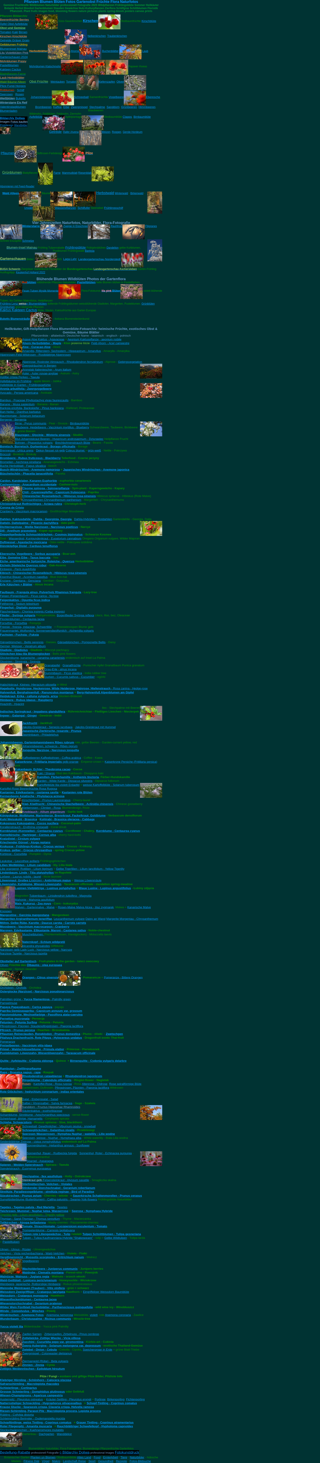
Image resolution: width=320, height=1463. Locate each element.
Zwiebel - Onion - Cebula (39, 1349)
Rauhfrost (116, 226)
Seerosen (6, 94)
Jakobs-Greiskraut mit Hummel (95, 727)
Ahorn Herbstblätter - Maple (41, 343)
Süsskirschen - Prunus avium (21, 1195)
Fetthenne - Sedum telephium (19, 603)
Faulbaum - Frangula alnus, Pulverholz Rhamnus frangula (40, 592)
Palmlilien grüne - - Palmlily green (35, 999)
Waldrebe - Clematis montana (43, 1272)
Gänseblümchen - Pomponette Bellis (82, 642)
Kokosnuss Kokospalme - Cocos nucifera (29, 823)
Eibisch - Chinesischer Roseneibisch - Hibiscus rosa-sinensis (43, 573)
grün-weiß (94, 450)
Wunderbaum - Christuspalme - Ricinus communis (35, 1318)
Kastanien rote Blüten (77, 792)
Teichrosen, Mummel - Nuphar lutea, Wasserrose (34, 1211)
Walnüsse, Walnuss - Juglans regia (24, 1276)
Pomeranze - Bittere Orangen (123, 977)
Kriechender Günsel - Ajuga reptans (25, 842)
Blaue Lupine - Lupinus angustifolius (105, 888)
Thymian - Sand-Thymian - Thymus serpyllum (30, 1218)
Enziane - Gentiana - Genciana (20, 580)
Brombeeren (43, 107)
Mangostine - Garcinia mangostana (24, 915)
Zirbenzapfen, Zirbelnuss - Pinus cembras (71, 1334)
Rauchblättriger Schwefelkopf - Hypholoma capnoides (95, 1426)
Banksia (89, 250)
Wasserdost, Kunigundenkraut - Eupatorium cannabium (45, 538)
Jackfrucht (29, 723)
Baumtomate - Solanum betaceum (22, 415)
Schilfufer (84, 208)
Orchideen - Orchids (13, 987)
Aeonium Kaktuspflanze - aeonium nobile (94, 339)
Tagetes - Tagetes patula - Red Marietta (27, 1207)
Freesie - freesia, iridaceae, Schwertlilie (26, 627)
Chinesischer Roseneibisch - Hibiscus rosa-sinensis (59, 496)
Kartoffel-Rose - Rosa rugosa (52, 1084)
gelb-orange (46, 761)
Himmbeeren (146, 107)
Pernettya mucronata (15, 1018)
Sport (92, 1461)
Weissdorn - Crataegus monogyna (24, 1295)
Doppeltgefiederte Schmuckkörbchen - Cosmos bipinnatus (41, 534)
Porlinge (100, 1399)
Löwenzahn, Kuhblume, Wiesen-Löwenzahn (30, 884)
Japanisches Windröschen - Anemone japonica (96, 469)
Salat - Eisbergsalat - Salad (40, 1099)
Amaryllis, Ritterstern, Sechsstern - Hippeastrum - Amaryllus (61, 351)
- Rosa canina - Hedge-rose (129, 688)
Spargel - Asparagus (40, 1161)
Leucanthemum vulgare (69, 918)
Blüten (111, 290)
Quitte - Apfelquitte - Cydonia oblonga (26, 1060)
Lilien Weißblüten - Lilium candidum (25, 865)
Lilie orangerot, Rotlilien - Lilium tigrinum (26, 868)
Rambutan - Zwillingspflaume (20, 1068)
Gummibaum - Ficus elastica (63, 673)
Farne (57, 172)
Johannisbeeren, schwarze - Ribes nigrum (50, 746)
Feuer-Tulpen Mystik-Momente (40, 290)
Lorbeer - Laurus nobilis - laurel (20, 876)
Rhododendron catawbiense (42, 1076)
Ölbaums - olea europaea (44, 965)
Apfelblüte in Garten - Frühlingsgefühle (25, 385)
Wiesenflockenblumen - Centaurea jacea (28, 1299)
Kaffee (57, 107)
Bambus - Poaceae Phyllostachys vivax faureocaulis (34, 400)
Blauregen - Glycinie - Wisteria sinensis (42, 435)
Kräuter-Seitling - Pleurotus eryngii (68, 1399)
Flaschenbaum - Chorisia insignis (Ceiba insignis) (32, 611)
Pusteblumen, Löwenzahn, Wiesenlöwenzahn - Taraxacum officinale (47, 1053)
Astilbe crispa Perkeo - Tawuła (20, 377)
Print (3, 125)
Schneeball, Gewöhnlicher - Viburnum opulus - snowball (59, 1126)
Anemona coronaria (118, 1315)
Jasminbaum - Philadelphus (40, 734)
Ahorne (74, 51)
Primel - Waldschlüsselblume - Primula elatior (32, 1049)
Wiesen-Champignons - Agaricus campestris (31, 1395)
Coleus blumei (75, 450)
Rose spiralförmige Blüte (125, 1084)
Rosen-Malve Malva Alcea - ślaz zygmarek (86, 907)
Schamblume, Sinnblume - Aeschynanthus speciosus (35, 1114)
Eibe (66, 107)
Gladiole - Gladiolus (14, 650)
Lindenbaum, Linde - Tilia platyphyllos (27, 872)
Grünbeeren (129, 107)
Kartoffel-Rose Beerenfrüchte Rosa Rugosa (28, 788)
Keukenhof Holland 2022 (30, 272)
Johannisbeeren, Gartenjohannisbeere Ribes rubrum (37, 742)
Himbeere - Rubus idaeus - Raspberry (26, 700)
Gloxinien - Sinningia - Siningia (20, 661)
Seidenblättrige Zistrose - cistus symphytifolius (30, 1141)
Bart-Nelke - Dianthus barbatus (20, 411)
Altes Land (84, 1457)
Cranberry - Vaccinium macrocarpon (23, 511)
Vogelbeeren (30, 1261)
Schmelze (28, 240)
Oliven (120, 81)
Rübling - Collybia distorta (17, 1414)
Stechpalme (97, 107)
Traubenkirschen (117, 36)
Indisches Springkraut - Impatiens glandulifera (32, 711)
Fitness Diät (31, 1461)
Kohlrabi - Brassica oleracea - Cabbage (67, 819)
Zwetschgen (114, 1034)
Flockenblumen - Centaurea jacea (22, 619)
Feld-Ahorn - (110, 343)
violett (94, 1315)
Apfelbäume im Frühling (15, 381)
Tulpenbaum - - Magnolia (60, 895)
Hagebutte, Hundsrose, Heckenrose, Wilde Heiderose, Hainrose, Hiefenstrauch (55, 688)
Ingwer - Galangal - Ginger (18, 715)
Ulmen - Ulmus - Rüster (15, 1249)
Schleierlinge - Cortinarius (18, 1387)
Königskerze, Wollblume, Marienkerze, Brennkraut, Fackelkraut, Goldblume (53, 815)
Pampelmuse (8, 1003)
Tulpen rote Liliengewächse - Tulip (46, 1234)
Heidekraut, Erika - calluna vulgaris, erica (29, 696)
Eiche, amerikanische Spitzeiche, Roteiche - (37, 561)
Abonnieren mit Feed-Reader (17, 186)
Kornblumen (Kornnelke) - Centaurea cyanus (31, 830)
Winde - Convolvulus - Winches (22, 1311)
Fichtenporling (135, 1399)
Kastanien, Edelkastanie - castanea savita (29, 792)
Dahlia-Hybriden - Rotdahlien (93, 519)
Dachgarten (46, 1434)
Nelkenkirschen (97, 36)
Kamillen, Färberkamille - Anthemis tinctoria (68, 777)
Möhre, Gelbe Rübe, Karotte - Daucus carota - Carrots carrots (43, 922)
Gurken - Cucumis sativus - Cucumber (69, 677)
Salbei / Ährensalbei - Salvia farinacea (47, 1103)
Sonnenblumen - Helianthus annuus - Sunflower (58, 1145)
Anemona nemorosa (59, 1315)
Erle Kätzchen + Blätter (16, 584)
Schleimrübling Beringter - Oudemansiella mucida (32, 1418)
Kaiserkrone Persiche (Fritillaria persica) (131, 761)
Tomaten (5, 32)
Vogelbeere (116, 97)
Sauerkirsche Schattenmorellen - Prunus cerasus (107, 1195)
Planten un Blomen (43, 1457)
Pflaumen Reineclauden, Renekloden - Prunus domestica (40, 1034)
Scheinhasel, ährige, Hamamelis (21, 1118)
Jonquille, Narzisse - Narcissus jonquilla (50, 750)
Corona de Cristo (12, 507)
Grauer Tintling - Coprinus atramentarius (105, 1422)
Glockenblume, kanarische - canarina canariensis (32, 657)
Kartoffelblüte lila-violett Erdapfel (58, 784)
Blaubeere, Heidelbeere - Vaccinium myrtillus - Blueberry (52, 427)
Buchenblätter (110, 51)
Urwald (28, 208)
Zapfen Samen (32, 1334)
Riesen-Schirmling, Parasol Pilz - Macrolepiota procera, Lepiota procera (50, 1411)
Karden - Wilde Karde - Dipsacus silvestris (64, 780)
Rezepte (121, 1461)
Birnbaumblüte (142, 116)
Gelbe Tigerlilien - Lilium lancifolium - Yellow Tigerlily (90, 868)
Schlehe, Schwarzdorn (16, 1122)
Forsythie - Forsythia (13, 623)
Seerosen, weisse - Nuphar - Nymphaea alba (51, 1138)
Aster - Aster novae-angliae (40, 373)
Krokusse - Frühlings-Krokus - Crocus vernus (32, 846)
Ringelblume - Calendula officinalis (46, 1080)
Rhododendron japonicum (83, 1076)
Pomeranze (7, 1041)
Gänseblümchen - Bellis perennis (22, 642)
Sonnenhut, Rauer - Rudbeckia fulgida (52, 1153)
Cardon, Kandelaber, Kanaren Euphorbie (28, 480)
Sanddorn (113, 107)
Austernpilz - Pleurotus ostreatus (21, 1399)
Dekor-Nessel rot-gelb (50, 450)
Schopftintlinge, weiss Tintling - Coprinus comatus (35, 1422)
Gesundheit (105, 1461)
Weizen (106, 132)
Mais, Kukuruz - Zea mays (33, 903)
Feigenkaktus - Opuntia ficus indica (25, 600)
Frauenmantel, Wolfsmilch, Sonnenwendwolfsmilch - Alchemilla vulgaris (47, 630)
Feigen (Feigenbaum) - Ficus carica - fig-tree (29, 596)
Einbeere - (18, 569)
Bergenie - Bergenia (13, 419)
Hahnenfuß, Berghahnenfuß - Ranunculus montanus (37, 692)
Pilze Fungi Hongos (13, 86)
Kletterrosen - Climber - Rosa (41, 807)
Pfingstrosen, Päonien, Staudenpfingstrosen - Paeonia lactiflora (41, 1026)
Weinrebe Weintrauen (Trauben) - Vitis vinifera (32, 1288)
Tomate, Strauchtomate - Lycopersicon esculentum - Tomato (64, 1226)
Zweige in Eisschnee (75, 226)
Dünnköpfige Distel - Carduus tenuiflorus (29, 546)
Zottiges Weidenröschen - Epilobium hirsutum (32, 1368)
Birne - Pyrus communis (30, 423)
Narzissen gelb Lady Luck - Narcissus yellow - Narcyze (36, 949)
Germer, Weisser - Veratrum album (23, 646)
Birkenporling (115, 1399)
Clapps (127, 116)
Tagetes (62, 1207)
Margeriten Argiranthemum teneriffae (26, 918)
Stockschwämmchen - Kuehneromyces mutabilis (32, 1430)
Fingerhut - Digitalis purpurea (21, 607)
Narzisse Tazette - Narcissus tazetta (23, 953)
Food (97, 1457)
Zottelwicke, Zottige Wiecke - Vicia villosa (51, 1338)
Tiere (123, 1457)
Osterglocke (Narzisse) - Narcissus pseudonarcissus (37, 991)
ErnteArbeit (110, 1457)
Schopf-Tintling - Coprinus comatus (112, 1403)
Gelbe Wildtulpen (115, 1237)
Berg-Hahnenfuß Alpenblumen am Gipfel (105, 692)
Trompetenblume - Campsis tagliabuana (48, 1230)
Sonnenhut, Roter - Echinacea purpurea (105, 1153)
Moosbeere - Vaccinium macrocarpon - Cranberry (34, 926)
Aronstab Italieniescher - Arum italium (46, 369)
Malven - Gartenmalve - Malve (35, 907)
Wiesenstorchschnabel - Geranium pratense (31, 1303)
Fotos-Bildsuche (140, 1461)
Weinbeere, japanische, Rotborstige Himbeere (30, 1284)
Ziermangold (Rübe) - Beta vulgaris (45, 1361)
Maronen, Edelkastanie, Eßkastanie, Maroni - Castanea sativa (43, 930)
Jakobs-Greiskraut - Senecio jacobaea (47, 727)
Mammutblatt (69, 172)
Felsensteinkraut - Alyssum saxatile (55, 1180)
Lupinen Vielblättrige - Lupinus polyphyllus (45, 888)
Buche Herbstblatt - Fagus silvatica (23, 465)
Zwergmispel (79, 107)
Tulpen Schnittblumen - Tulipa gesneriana (111, 1234)
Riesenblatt (85, 172)
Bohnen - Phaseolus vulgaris (34, 442)
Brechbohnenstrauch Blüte (72, 442)
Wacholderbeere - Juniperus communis (50, 1268)
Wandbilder (20, 125)
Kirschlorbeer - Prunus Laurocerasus (46, 800)
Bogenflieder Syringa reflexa (75, 615)
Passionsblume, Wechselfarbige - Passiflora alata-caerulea (41, 1014)
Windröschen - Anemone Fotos (22, 1315)
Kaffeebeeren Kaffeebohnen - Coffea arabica (51, 757)
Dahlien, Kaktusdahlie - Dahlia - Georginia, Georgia (36, 519)
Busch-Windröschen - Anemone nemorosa (30, 469)
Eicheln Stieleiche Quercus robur (23, 565)
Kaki (15, 32)
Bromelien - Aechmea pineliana (20, 462)
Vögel (45, 1461)
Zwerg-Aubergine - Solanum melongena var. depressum (61, 1345)
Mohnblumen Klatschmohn (45, 66)
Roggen (116, 132)
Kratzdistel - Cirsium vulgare (20, 838)
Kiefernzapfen (107, 81)
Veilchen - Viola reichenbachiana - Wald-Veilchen (32, 1253)
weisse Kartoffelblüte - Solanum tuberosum (111, 784)
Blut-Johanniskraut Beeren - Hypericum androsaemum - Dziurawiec (59, 439)
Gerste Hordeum (132, 132)
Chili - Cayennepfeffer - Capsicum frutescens (53, 492)
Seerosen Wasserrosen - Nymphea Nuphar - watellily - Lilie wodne (68, 1134)
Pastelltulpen (11, 1241)
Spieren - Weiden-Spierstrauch (21, 1164)
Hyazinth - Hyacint (12, 704)
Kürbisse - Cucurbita (13, 854)
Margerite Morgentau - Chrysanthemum (132, 918)
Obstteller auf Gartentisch (18, 961)
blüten (29, 282)
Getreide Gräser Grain (14, 40)
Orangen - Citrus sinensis (40, 977)
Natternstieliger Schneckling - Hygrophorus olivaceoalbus (41, 1403)
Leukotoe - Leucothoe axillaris (19, 861)
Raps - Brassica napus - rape (20, 1072)
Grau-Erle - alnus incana (60, 669)
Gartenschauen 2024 (14, 57)
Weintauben (57, 81)
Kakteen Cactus (10, 69)
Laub (145, 51)
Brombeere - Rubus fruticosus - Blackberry (30, 458)
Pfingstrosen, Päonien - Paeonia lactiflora (82, 1087)
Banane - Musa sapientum (17, 404)
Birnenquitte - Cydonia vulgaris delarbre (98, 1060)
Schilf (20, 90)
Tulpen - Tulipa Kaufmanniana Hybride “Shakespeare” (57, 1237)
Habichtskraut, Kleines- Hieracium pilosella (28, 684)
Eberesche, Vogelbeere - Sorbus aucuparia (30, 553)
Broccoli (5, 454)
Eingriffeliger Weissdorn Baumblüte (106, 1291)
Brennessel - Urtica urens (16, 450)
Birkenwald (136, 193)
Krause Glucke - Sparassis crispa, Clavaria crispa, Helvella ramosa (47, 1407)
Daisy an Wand (96, 918)
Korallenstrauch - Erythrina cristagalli (24, 827)
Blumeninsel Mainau (13, 48)
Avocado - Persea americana (19, 392)
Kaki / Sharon (46, 773)
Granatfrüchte (72, 665)
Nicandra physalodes (36, 946)
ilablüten (35, 880)
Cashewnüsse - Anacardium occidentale (28, 484)
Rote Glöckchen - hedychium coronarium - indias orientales (42, 1091)
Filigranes (151, 226)
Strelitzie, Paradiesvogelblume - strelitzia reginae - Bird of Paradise (47, 1191)
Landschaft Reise (74, 1461)
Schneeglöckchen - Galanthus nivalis (48, 1130)
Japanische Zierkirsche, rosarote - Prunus (51, 730)
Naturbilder (137, 1457)
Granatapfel (52, 665)
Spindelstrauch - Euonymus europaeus (25, 1168)
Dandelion (112, 247)
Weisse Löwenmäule (88, 880)
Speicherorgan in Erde (97, 1349)
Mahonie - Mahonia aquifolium (35, 899)
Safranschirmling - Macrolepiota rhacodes (29, 1383)
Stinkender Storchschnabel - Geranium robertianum (58, 1188)
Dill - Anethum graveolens (18, 530)
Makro (56, 1461)
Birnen (23, 32)
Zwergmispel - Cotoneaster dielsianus (47, 1353)
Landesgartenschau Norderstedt (99, 259)
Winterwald (121, 193)
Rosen (19, 94)
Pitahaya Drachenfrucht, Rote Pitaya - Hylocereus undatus (41, 1037)
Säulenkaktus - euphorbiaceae (42, 1110)
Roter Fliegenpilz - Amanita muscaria (26, 1426)
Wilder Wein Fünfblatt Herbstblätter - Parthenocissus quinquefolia (46, 1307)
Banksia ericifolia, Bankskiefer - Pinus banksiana (32, 408)
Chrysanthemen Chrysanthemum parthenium (51, 499)
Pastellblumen (9, 65)
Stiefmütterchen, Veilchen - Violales (47, 1184)
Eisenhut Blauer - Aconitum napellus (24, 577)
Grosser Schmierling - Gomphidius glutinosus (32, 1391)
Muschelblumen (33, 934)
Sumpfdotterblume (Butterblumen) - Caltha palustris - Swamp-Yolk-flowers (48, 1199)
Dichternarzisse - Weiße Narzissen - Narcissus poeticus (39, 527)
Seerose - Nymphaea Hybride (92, 1211)
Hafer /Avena (71, 132)
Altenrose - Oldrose (95, 1084)
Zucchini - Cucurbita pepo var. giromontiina (52, 1341)
